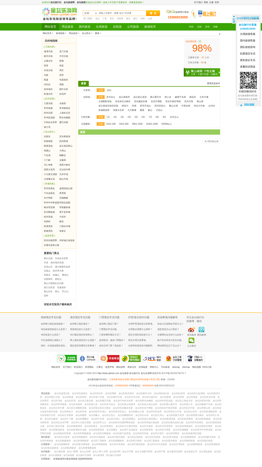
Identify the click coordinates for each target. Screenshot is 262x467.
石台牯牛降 (64, 169)
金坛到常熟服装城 (82, 433)
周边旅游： (46, 393)
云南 (150, 18)
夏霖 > (98, 33)
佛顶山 (65, 275)
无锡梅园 (63, 198)
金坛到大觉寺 (157, 433)
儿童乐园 (48, 103)
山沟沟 (211, 105)
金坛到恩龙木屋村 (204, 426)
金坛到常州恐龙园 (164, 400)
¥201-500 (124, 124)
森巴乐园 (63, 122)
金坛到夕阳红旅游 (116, 437)
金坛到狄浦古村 (161, 393)
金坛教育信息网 (174, 451)
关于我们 (198, 2)
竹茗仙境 (185, 105)
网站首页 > (48, 33)
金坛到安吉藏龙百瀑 (123, 408)
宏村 (61, 75)
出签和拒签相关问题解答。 (141, 345)
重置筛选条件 (213, 83)
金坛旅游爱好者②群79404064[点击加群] (247, 97)
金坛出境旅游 (54, 455)
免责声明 (109, 367)
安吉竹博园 (156, 101)
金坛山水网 (85, 451)
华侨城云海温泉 (67, 240)
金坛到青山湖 (203, 408)
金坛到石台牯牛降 (60, 422)
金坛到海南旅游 (79, 437)
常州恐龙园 (49, 117)
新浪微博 (191, 335)
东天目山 (110, 97)
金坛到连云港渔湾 (126, 404)
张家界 (120, 18)
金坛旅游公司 (190, 451)
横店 (61, 221)
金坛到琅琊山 (128, 419)
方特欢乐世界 (50, 122)
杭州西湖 (63, 141)
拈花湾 (62, 94)
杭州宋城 (48, 217)
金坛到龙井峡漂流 (184, 426)
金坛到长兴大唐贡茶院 (126, 426)
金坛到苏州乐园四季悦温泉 (122, 422)
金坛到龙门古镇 (96, 397)
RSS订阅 (207, 367)
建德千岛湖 (180, 97)
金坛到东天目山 (107, 404)
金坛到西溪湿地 (167, 419)
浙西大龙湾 (49, 169)
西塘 (61, 61)
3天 (122, 117)
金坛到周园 (110, 393)
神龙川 (125, 105)
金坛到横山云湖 (136, 411)
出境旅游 (102, 26)
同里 (46, 65)
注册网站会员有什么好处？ (170, 334)
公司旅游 (133, 26)
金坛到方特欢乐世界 (123, 400)
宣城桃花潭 (103, 110)
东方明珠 (48, 198)
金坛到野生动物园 (144, 400)
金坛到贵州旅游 (169, 440)
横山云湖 (173, 105)
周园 (61, 84)
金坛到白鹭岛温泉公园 (172, 422)
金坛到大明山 (113, 419)
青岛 (112, 18)
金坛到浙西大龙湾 (175, 415)
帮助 (206, 2)
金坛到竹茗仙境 (154, 411)
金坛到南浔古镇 (114, 397)
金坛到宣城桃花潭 (208, 411)
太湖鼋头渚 (49, 179)
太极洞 (62, 160)
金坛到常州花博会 (194, 422)
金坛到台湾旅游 (176, 444)
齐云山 (65, 291)
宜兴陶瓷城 (49, 212)
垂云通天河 (155, 97)
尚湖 (134, 105)
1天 (108, 117)
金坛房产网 (159, 451)
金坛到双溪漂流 (96, 429)
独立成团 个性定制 (204, 71)
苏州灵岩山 (159, 105)
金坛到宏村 (81, 397)
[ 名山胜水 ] (49, 131)
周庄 (61, 70)
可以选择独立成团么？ (52, 340)
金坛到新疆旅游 (188, 437)
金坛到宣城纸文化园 (76, 429)
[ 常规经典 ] (49, 183)
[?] (200, 41)
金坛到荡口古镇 (52, 397)
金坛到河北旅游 (152, 437)
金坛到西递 (67, 397)
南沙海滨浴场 (57, 262)
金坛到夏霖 (81, 415)
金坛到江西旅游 (151, 440)
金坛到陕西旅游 (187, 440)
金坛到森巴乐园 (103, 400)
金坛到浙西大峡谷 (195, 415)
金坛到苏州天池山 (97, 411)
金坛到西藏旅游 (116, 440)
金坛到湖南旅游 (81, 440)
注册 (211, 2)
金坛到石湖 (70, 400)
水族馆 (62, 103)
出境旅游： (46, 444)
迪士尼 (47, 127)
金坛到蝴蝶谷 (82, 419)
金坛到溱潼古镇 (62, 393)
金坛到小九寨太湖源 (81, 422)
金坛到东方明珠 (162, 429)
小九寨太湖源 (50, 174)
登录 (217, 2)
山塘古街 (48, 61)
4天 (129, 117)
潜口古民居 (49, 287)
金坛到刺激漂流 (74, 426)
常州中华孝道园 (51, 202)
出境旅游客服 (247, 34)
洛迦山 (56, 275)
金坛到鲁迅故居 (56, 429)
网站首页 (50, 26)
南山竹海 (63, 179)
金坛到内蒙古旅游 (207, 437)
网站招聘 (120, 367)
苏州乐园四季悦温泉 (53, 240)
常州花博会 (49, 188)
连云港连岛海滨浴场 (108, 105)
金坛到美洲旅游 (212, 444)
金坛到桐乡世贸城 (62, 433)
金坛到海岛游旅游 (49, 448)
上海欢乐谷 (64, 113)
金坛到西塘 (165, 397)
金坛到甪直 (191, 397)
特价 (191, 26)
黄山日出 (48, 291)
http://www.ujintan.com (108, 373)
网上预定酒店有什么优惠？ (83, 340)
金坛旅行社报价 (83, 455)
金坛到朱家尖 (91, 426)
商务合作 (132, 367)
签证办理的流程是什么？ (140, 334)
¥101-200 (111, 124)
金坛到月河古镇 (132, 397)
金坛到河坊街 (96, 393)
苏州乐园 (48, 113)
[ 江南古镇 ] (49, 46)
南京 (128, 18)
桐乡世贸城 (49, 207)
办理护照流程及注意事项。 (141, 324)
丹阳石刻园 (64, 202)
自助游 (117, 26)
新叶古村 (63, 89)
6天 (143, 117)
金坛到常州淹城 (58, 404)
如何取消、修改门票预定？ (112, 340)
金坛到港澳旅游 (62, 444)
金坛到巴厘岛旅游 (136, 444)
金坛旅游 (81, 2)
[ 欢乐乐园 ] (49, 98)
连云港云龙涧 (139, 97)
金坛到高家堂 (106, 426)
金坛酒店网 (59, 451)
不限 (100, 90)
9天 (164, 117)
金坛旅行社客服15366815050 (248, 26)
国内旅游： (46, 437)
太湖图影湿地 (105, 101)
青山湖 (200, 101)
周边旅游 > (74, 33)
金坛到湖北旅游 (205, 440)
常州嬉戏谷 (64, 108)
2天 (115, 117)
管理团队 (89, 367)
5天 (136, 117)
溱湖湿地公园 (65, 188)
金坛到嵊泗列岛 (125, 415)
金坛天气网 (127, 451)
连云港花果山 (65, 146)
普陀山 (58, 279)
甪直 (61, 65)
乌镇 (46, 75)
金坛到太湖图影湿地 (76, 408)
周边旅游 (67, 26)
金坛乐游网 (146, 373)
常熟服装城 (64, 207)
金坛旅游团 (68, 455)
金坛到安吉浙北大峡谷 (100, 408)
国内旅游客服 (247, 40)
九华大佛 (204, 97)
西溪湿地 (48, 146)
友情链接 (143, 367)
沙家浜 (47, 136)
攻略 (215, 26)
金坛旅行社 (56, 2)
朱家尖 (62, 231)
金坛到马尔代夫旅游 (157, 444)
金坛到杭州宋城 (140, 433)
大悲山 (159, 110)
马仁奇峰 (48, 165)
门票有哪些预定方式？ (110, 334)
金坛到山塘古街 (149, 397)
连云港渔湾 (124, 97)
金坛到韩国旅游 (99, 444)
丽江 (135, 18)
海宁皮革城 (64, 212)
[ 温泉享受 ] (49, 235)
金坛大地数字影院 (143, 451)
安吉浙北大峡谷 (122, 101)
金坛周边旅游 (205, 451)
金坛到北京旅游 (62, 437)
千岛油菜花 (49, 193)
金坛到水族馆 (75, 404)
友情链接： (46, 459)
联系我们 (78, 367)
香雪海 (62, 193)
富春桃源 (48, 141)
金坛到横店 (111, 429)
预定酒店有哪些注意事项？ (83, 345)
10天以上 (174, 117)
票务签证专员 (247, 60)
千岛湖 (47, 155)
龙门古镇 (63, 51)
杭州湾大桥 (58, 270)
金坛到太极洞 (51, 419)
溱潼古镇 (48, 51)
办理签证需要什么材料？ (140, 329)
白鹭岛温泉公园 (51, 245)
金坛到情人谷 (186, 404)
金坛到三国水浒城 (55, 426)
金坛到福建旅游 (63, 440)
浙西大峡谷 (64, 165)
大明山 (62, 150)
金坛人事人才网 (100, 451)
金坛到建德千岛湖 (204, 404)
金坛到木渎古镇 (207, 397)
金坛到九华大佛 (56, 408)
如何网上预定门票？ (109, 324)
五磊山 (47, 270)
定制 (199, 26)
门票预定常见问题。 (109, 329)
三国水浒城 (64, 226)
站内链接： (46, 451)
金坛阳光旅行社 (95, 379)
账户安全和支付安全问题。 (170, 340)
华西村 (47, 221)
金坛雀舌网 (115, 451)
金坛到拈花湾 (178, 393)
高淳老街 (48, 89)
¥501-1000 (137, 124)
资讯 (207, 26)
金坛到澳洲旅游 (194, 444)
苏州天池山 (145, 105)
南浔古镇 (48, 56)
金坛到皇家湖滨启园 (191, 433)
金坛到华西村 (172, 433)
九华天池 (63, 174)
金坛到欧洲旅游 (68, 448)
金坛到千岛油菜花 (128, 429)
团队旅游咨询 (247, 47)
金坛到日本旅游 (117, 444)
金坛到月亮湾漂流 (164, 426)
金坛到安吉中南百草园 (166, 408)
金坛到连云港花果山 (147, 419)
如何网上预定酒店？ (80, 324)
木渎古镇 (48, 70)
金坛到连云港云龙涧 (147, 404)
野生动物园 (64, 117)
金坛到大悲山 (108, 415)
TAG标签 (165, 367)
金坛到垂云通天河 (168, 404)
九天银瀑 (132, 110)
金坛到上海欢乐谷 (184, 400)
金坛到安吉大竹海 (172, 411)
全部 (86, 13)
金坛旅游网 (69, 2)
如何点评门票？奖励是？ (111, 345)
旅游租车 (150, 26)
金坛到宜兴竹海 (186, 408)
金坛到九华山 (157, 415)
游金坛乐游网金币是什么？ (170, 324)
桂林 (142, 18)
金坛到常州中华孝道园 (202, 429)
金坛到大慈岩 (146, 426)
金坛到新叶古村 (144, 393)
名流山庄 (48, 266)
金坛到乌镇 (56, 400)
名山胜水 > (87, 33)
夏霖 (83, 83)
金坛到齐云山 (99, 422)
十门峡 (47, 160)
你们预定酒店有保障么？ (82, 334)
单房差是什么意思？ (51, 334)
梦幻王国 (48, 258)
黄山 (57, 291)
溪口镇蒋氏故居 (62, 266)
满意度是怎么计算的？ (168, 329)
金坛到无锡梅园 (180, 429)
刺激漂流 (48, 231)
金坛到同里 (178, 397)
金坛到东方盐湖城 (196, 393)
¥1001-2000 (152, 124)
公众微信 (191, 346)
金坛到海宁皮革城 (121, 433)
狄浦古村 (48, 94)
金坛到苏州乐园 (202, 400)
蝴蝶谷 (62, 155)
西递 (46, 79)
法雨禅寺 (48, 279)
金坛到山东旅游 (135, 437)
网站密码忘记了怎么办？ (169, 345)
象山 (150, 110)
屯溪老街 (63, 79)
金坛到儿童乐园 (85, 400)
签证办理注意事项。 (138, 340)
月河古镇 (63, 56)
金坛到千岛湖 (97, 419)
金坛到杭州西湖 (185, 419)
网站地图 (196, 367)
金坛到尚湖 (81, 411)
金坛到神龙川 (66, 411)
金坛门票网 (72, 451)
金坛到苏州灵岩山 (117, 411)
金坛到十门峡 (66, 419)
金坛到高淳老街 (126, 393)
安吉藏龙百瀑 (140, 101)
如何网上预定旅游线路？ (53, 324)
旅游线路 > (61, 33)
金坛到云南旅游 (97, 437)
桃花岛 (192, 97)
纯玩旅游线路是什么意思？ (54, 329)
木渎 (46, 262)
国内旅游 (84, 26)
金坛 (97, 18)
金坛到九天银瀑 (65, 415)
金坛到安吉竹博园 (144, 408)
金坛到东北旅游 (170, 437)
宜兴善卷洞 (64, 136)
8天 (157, 117)
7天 (150, 117)
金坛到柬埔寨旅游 (87, 448)
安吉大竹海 (199, 105)
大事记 (99, 367)
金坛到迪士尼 (91, 404)
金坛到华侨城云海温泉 (148, 422)
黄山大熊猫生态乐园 (53, 283)
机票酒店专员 (247, 53)
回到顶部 (249, 104)
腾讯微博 (201, 335)
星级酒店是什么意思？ (81, 329)
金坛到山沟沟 (190, 411)
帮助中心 (154, 367)
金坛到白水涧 (141, 415)
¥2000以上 (167, 124)
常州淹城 (48, 108)
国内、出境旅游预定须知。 (54, 345)
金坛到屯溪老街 (79, 393)
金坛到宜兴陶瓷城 (102, 433)
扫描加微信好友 (248, 91)
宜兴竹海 (188, 101)
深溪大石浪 (118, 110)
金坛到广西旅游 (98, 440)
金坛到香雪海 (146, 429)
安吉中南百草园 (173, 101)
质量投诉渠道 (247, 66)
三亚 (104, 18)
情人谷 (168, 97)
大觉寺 (62, 217)
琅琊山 (47, 150)
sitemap (176, 367)
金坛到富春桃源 (203, 419)
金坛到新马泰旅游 (81, 444)
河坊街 (47, 84)
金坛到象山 (94, 415)
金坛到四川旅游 (134, 440)
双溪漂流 (48, 226)
